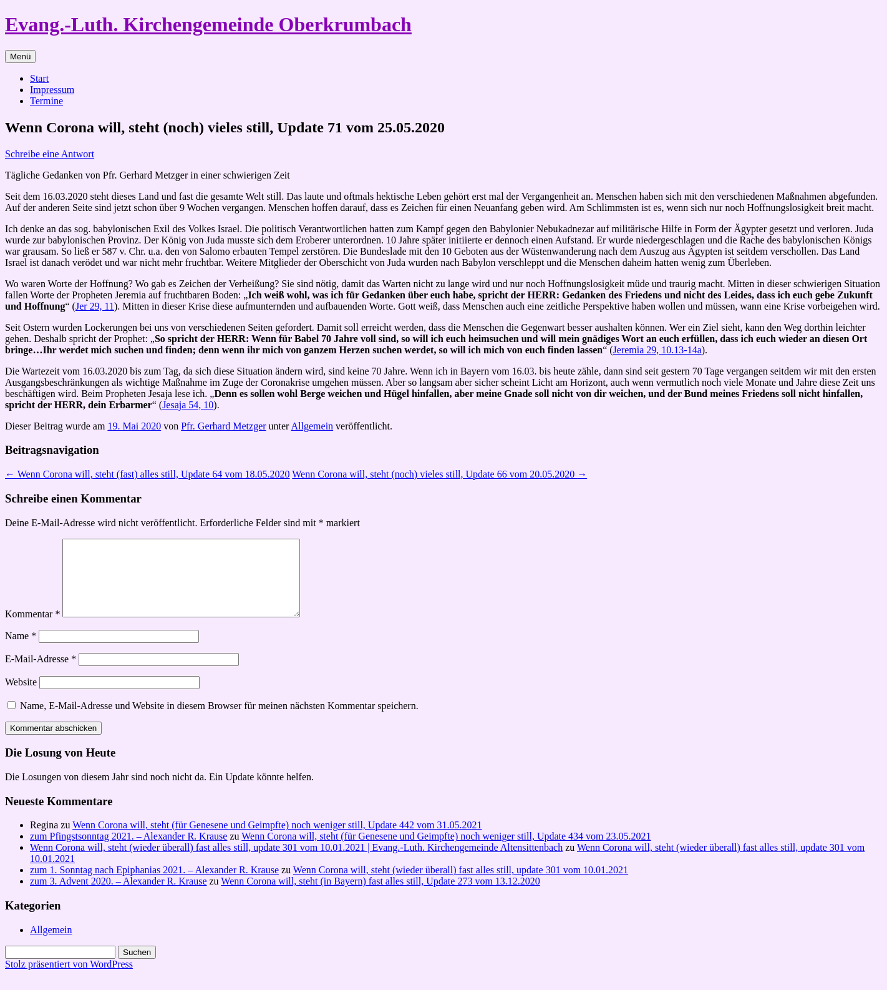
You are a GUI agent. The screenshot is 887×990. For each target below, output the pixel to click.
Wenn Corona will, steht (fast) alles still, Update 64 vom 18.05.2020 (147, 474)
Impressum (52, 89)
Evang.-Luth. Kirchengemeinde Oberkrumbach (208, 24)
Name (20, 650)
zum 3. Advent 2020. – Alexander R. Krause (118, 896)
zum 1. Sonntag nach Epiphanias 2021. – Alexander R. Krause (154, 885)
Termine (46, 101)
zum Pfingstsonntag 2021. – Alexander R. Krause (128, 851)
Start (39, 78)
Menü (20, 56)
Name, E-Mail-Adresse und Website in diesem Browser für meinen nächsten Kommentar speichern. (219, 720)
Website (21, 697)
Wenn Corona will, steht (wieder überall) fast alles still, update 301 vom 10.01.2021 (460, 885)
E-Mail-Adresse (40, 674)
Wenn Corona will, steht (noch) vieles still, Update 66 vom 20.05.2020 (439, 474)
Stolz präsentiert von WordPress (69, 979)
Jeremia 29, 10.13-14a (657, 350)
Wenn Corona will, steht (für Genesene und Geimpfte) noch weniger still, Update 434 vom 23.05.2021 (446, 851)
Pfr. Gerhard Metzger (223, 426)
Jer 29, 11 (94, 306)
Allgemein (312, 426)
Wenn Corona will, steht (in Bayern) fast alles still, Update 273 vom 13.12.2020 (380, 896)
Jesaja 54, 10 (187, 404)
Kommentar (32, 629)
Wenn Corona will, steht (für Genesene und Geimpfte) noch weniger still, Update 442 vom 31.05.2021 (277, 840)
